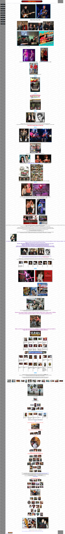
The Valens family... (35, 476)
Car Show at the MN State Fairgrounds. (35, 163)
